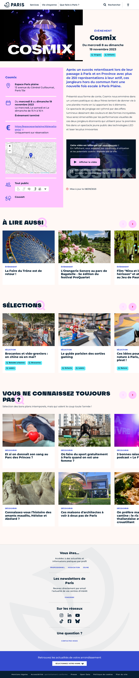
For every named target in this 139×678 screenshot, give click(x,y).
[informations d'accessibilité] (32, 189)
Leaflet (30, 172)
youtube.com (110, 145)
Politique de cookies (103, 674)
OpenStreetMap (45, 172)
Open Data (85, 674)
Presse (74, 674)
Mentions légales (20, 674)
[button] (31, 155)
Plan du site (121, 674)
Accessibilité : (49, 674)
